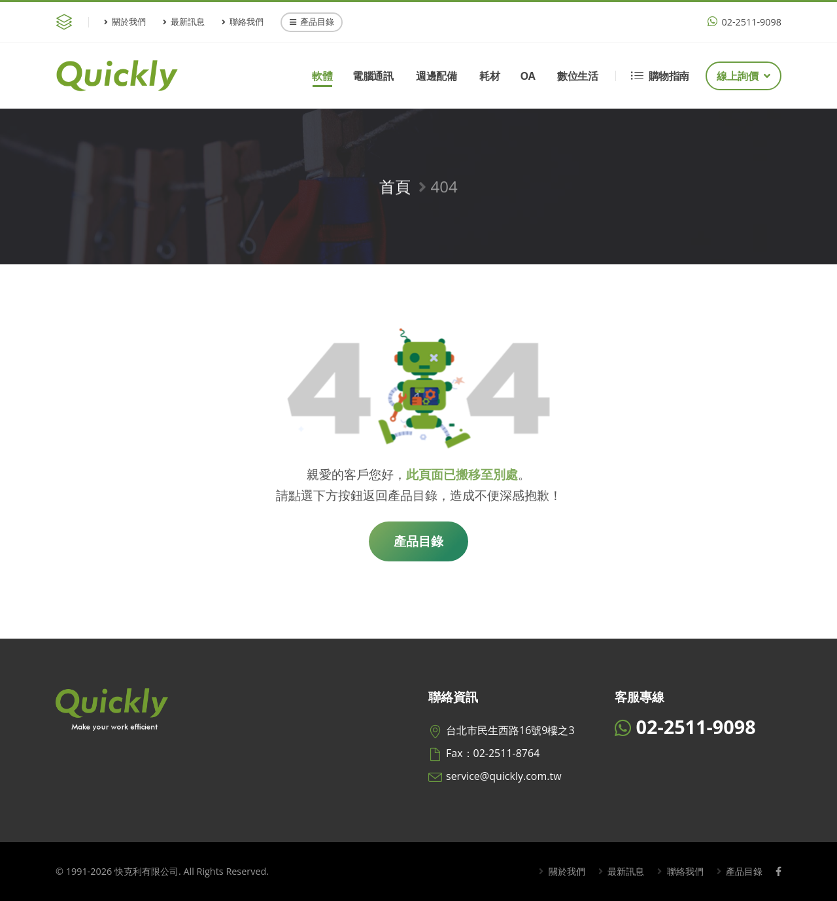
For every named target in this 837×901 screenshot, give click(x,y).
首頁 (395, 192)
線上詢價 (743, 76)
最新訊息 (184, 21)
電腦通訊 (372, 76)
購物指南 (660, 76)
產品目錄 (312, 21)
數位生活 (577, 76)
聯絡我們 (243, 21)
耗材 (489, 76)
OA (527, 76)
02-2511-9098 (744, 22)
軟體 (322, 76)
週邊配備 (436, 76)
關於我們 (125, 21)
